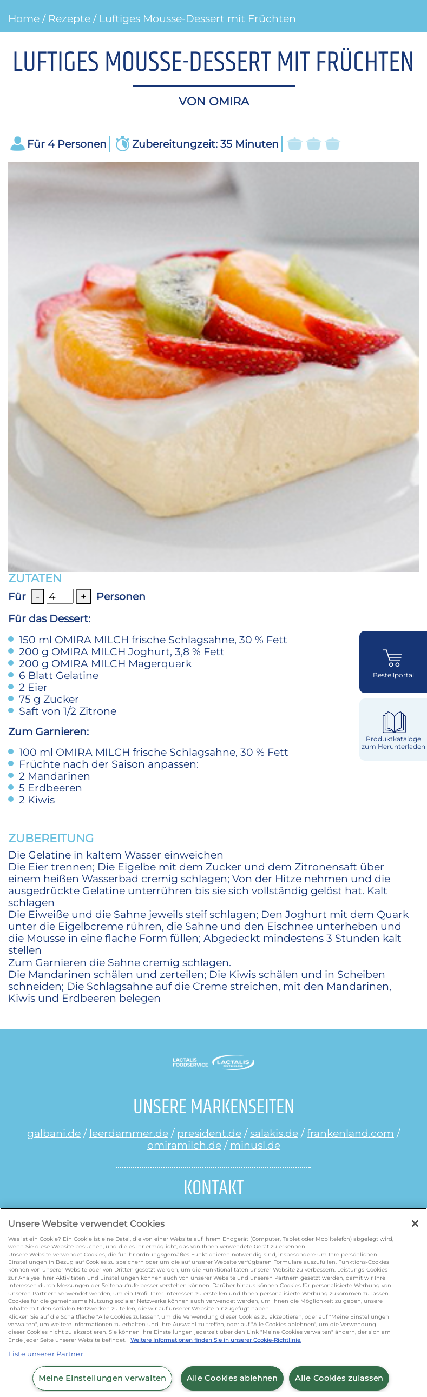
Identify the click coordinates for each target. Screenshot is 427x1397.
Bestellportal (393, 675)
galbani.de (54, 1133)
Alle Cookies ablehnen (232, 1378)
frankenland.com (350, 1133)
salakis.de (274, 1133)
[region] (213, 1302)
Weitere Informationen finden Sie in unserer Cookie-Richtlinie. (215, 1340)
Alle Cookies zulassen (339, 1378)
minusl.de (255, 1145)
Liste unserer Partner (45, 1353)
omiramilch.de (184, 1145)
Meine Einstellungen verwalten (102, 1378)
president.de (209, 1133)
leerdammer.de (128, 1133)
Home (24, 18)
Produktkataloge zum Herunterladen (393, 742)
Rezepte (69, 18)
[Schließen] (415, 1223)
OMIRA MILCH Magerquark (105, 663)
